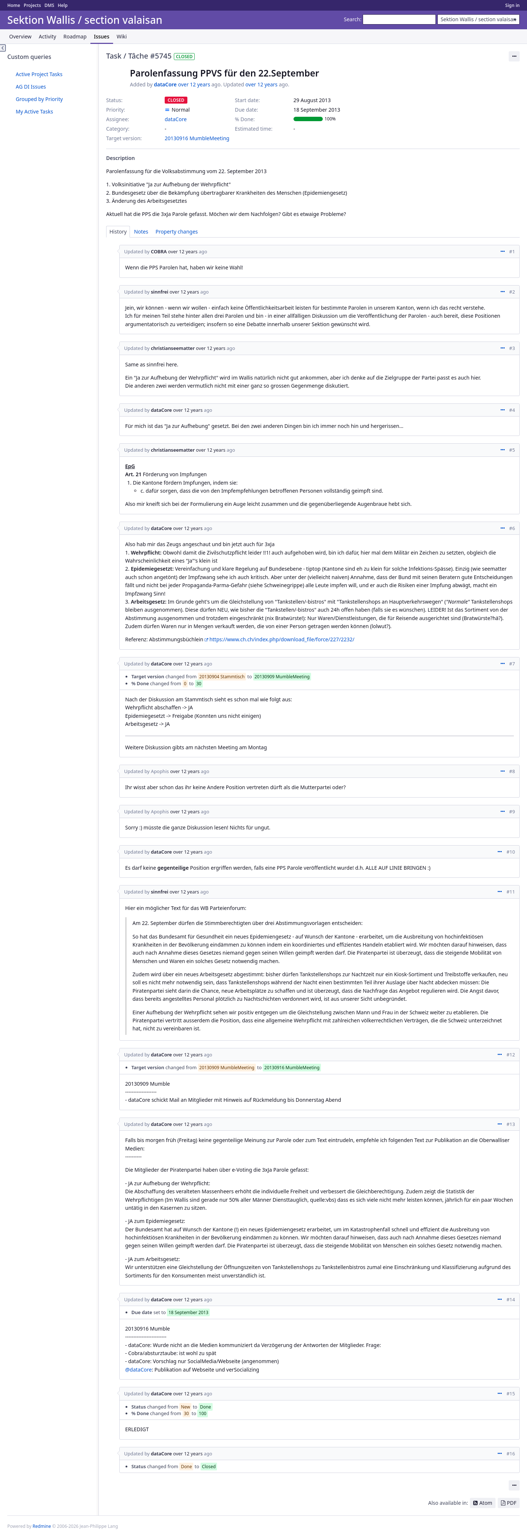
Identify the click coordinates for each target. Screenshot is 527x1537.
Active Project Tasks (39, 74)
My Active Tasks (34, 111)
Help (63, 5)
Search (352, 19)
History (118, 231)
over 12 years (194, 84)
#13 (511, 1124)
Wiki (122, 36)
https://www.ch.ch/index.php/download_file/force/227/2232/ (281, 639)
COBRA (159, 251)
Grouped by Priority (39, 99)
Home (13, 5)
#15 (511, 1393)
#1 (512, 251)
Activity (47, 36)
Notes (141, 231)
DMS (49, 5)
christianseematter (173, 348)
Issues (101, 36)
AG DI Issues (31, 86)
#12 (511, 1054)
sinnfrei (159, 291)
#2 (512, 291)
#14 (511, 1299)
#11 (511, 891)
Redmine (42, 1526)
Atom (486, 1502)
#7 (512, 663)
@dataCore (138, 1369)
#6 (512, 528)
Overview (20, 36)
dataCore (165, 84)
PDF (511, 1502)
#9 (512, 811)
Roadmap (74, 36)
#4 (512, 410)
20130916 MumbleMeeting (197, 138)
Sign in (512, 5)
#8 (512, 771)
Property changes (177, 231)
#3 (512, 348)
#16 (511, 1453)
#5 (512, 450)
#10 (511, 851)
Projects (32, 5)
